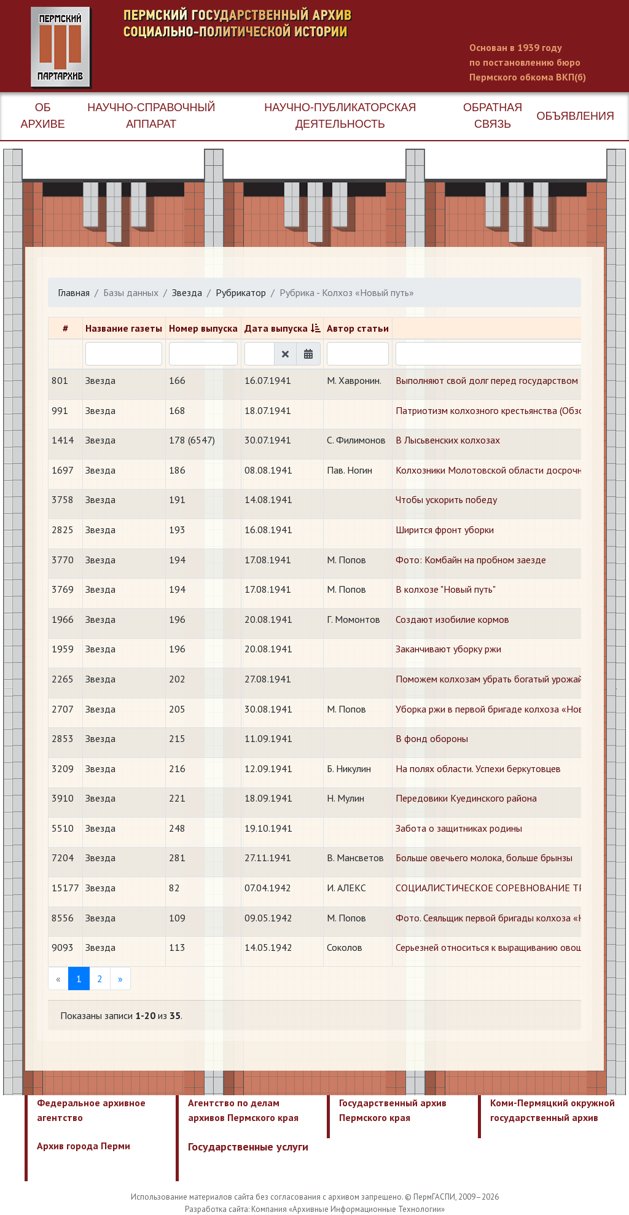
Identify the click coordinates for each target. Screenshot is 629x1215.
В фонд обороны (432, 738)
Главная (74, 292)
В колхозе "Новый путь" (446, 589)
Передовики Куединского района (466, 798)
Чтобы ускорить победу (446, 499)
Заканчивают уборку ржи (448, 649)
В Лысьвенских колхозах (448, 440)
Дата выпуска (276, 328)
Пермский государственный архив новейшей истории (261, 48)
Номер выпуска (203, 328)
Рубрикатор (241, 292)
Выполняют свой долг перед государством (487, 380)
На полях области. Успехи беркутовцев (478, 768)
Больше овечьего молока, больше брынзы (484, 857)
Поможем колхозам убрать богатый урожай (489, 679)
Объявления (575, 116)
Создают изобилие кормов (452, 619)
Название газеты (123, 328)
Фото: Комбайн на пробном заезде (471, 559)
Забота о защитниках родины (459, 828)
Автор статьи (358, 328)
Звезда (187, 292)
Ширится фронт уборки (445, 529)
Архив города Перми (83, 1145)
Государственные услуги (248, 1146)
